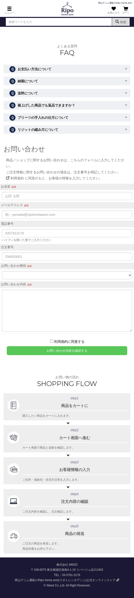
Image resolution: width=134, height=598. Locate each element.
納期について (23, 81)
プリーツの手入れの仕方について (38, 118)
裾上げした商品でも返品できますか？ (42, 105)
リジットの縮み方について (33, 130)
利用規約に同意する (69, 342)
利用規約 (15, 178)
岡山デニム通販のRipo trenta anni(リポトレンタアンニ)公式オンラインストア (67, 580)
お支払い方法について (30, 69)
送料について (23, 93)
